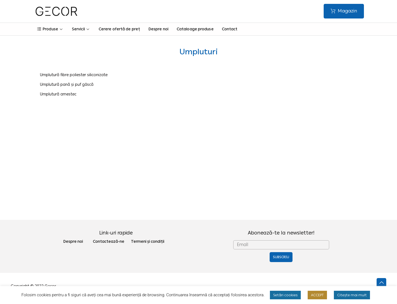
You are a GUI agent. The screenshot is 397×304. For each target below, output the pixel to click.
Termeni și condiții (147, 241)
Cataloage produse (195, 29)
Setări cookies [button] (285, 295)
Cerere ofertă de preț (119, 29)
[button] (344, 11)
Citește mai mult (352, 295)
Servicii (81, 29)
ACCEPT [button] (317, 295)
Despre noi (158, 29)
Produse (50, 29)
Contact (230, 29)
